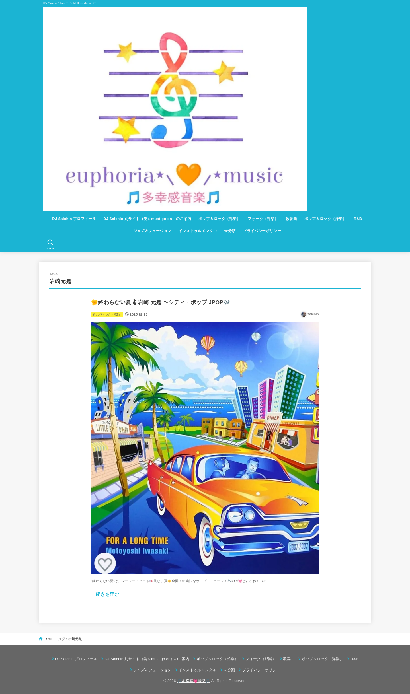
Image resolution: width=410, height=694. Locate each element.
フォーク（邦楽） (263, 219)
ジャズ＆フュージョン (152, 231)
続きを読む (107, 594)
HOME (49, 639)
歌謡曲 (291, 219)
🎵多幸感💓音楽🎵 (193, 681)
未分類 (229, 231)
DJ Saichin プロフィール (74, 219)
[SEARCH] (50, 244)
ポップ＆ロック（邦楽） (219, 219)
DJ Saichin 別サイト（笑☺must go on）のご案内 (147, 219)
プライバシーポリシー (262, 231)
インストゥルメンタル (198, 231)
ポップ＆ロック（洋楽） (325, 219)
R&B (358, 219)
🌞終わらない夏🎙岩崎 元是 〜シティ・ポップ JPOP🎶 (160, 302)
